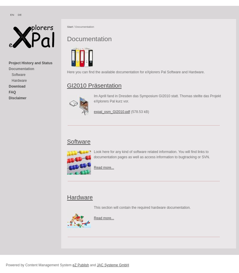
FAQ (12, 92)
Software (18, 75)
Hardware (19, 81)
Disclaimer (18, 98)
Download (17, 86)
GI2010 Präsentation (94, 85)
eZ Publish (81, 265)
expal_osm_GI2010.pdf (112, 112)
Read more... (104, 168)
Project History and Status (30, 63)
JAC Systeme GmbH (113, 265)
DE (20, 14)
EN (12, 14)
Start (70, 26)
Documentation (21, 69)
